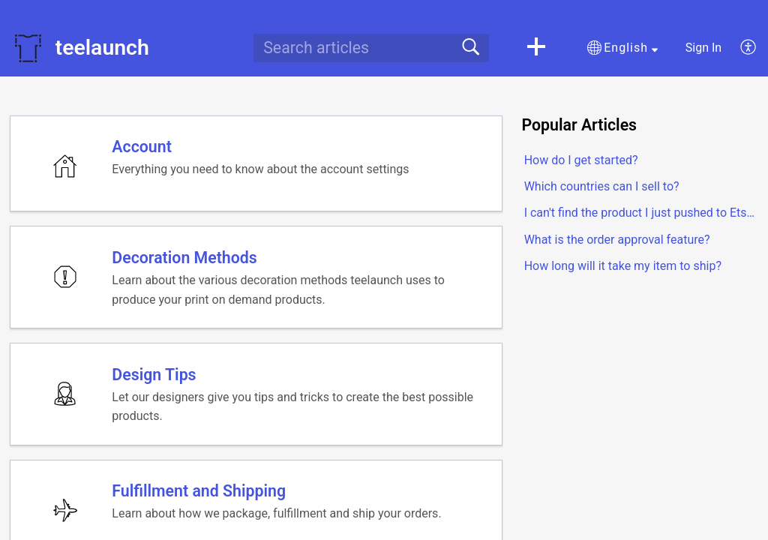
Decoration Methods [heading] (184, 259)
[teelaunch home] (28, 48)
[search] (371, 48)
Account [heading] (142, 147)
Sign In (704, 47)
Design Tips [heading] (154, 377)
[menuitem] (740, 48)
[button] (536, 48)
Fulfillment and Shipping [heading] (199, 496)
